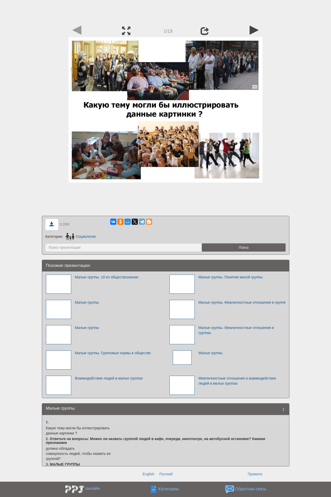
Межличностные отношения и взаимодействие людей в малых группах (237, 380)
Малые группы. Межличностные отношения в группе (242, 302)
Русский (166, 474)
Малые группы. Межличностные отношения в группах (236, 330)
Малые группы (87, 302)
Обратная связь (251, 489)
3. (47, 464)
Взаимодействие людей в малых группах (109, 378)
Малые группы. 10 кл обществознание (106, 277)
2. (47, 439)
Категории (168, 489)
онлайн (92, 488)
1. (47, 422)
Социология (80, 236)
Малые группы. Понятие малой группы (230, 277)
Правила (255, 474)
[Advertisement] (166, 11)
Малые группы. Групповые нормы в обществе (113, 353)
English (148, 474)
